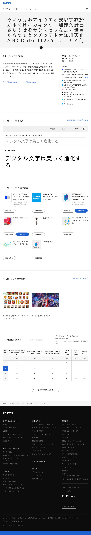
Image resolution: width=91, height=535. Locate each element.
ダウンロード (7, 478)
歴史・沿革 (66, 434)
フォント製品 (7, 452)
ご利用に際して (32, 518)
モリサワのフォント (17, 403)
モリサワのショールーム (41, 434)
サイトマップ (74, 518)
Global (5, 521)
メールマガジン (67, 491)
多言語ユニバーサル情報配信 (16, 455)
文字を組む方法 (37, 441)
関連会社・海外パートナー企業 (73, 444)
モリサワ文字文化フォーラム (42, 424)
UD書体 (6, 431)
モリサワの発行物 (38, 447)
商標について (22, 518)
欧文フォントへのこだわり (12, 434)
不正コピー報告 (69, 506)
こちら (86, 77)
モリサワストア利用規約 (46, 518)
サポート (6, 471)
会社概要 (65, 437)
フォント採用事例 (9, 428)
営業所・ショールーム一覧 (71, 441)
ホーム (5, 403)
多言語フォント (8, 441)
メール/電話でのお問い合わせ (14, 488)
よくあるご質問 (8, 475)
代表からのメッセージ (70, 431)
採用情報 (65, 470)
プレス (34, 469)
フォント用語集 (37, 431)
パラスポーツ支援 (68, 467)
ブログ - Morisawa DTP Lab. (73, 487)
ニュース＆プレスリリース (71, 428)
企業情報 (65, 421)
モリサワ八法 (66, 460)
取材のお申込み (37, 479)
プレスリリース (37, 472)
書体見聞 (35, 437)
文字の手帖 (36, 421)
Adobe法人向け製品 (10, 464)
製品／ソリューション (11, 448)
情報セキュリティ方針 (70, 457)
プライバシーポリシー (10, 518)
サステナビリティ (68, 451)
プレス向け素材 (37, 475)
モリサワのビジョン (69, 424)
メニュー (88, 3)
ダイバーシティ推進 (69, 464)
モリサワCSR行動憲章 (70, 454)
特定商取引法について (62, 518)
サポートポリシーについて (12, 491)
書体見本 (30, 403)
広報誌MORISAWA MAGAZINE (71, 475)
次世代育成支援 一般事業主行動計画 (75, 479)
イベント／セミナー (39, 461)
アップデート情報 (9, 481)
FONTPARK (36, 451)
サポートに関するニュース (12, 484)
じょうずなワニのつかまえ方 (42, 454)
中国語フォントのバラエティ (13, 437)
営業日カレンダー (68, 447)
